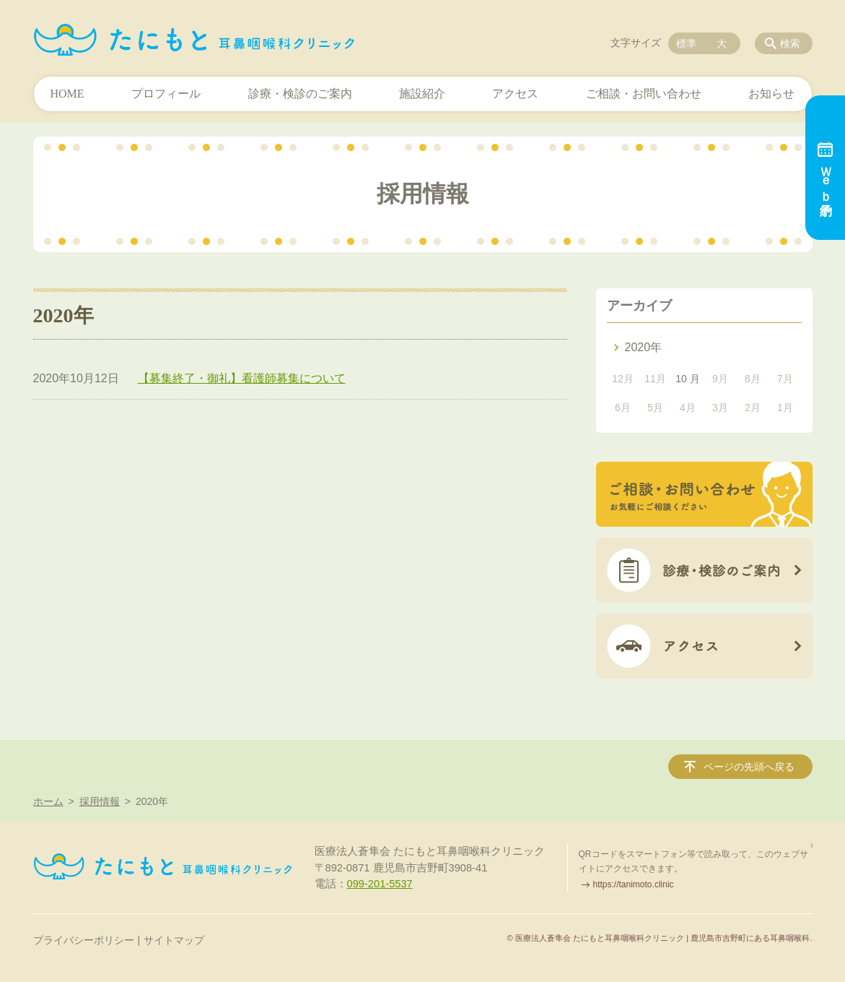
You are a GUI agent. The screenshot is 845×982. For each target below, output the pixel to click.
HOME (67, 93)
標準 (686, 43)
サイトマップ (174, 940)
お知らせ (771, 93)
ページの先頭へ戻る (749, 766)
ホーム (48, 801)
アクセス (515, 93)
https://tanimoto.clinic (633, 884)
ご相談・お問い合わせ (643, 93)
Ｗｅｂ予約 (825, 167)
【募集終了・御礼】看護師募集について (242, 378)
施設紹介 (422, 93)
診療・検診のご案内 (300, 93)
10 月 (687, 378)
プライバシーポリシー (83, 940)
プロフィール (166, 93)
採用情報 (99, 801)
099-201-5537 (380, 884)
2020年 (643, 347)
